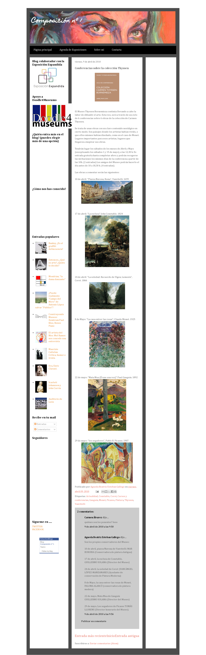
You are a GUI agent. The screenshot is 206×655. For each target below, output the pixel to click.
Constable (104, 496)
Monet (102, 500)
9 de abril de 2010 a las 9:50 (99, 527)
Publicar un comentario (93, 621)
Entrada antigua (127, 636)
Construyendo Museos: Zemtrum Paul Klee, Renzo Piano (56, 320)
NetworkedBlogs (46, 539)
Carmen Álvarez (93, 517)
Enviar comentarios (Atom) (104, 643)
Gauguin (93, 500)
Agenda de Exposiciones (73, 50)
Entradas (40, 424)
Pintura (120, 500)
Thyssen (129, 500)
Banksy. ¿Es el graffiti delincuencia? (56, 246)
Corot (114, 496)
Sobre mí (99, 50)
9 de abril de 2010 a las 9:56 (99, 614)
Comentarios (42, 429)
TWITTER (37, 526)
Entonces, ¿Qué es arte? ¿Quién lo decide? (57, 263)
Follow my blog (47, 551)
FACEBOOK (38, 529)
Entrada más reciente (91, 636)
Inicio (111, 636)
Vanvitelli (80, 504)
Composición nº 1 (56, 21)
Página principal (43, 50)
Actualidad (92, 496)
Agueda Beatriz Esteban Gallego (102, 537)
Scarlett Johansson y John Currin (55, 385)
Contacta (116, 50)
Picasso (111, 500)
